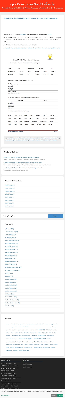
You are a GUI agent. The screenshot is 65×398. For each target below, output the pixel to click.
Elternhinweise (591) (10, 258)
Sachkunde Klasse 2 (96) (12, 300)
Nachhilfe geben (27, 367)
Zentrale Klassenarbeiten (50, 138)
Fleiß (43, 324)
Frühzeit (51, 332)
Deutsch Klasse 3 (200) (11, 249)
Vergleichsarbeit (39, 140)
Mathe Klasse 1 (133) (11, 279)
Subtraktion (36, 344)
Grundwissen (34, 335)
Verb (38, 138)
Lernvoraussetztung (10, 341)
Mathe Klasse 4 (9, 206)
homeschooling (49, 324)
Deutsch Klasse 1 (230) (11, 243)
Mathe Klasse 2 (9, 200)
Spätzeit (25, 344)
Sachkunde (51, 341)
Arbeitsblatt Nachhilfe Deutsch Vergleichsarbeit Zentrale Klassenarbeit (23, 162)
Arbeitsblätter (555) (10, 234)
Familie (35, 332)
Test (58, 138)
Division (21, 332)
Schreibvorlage (48, 326)
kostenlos (56, 324)
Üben (42, 344)
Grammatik (32, 140)
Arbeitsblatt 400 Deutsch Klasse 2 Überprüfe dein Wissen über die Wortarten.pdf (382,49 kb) (32, 48)
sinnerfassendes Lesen (18, 344)
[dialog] (32, 393)
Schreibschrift (40, 326)
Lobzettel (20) (9, 276)
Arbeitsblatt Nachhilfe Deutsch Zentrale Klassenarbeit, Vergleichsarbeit (23, 168)
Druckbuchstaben (30, 324)
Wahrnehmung (9, 350)
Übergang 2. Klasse (48, 344)
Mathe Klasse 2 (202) (11, 282)
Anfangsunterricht (34, 329)
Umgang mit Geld (28, 347)
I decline (54, 395)
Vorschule (53, 347)
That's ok (60, 395)
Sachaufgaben (33, 326)
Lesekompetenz (25, 341)
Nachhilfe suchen (27, 364)
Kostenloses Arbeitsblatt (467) (13, 267)
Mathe (31, 341)
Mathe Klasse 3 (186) (11, 285)
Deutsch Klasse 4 (9, 194)
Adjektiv (41, 138)
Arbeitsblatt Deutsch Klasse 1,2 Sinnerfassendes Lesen (9, 369)
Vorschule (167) (9, 306)
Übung (54, 327)
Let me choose (5, 395)
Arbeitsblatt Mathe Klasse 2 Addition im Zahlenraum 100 (8, 374)
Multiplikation (37, 341)
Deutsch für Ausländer (21, 324)
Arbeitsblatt (11, 138)
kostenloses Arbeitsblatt (22, 140)
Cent (12, 332)
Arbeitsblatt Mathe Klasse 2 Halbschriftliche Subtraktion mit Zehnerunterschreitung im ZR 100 (10, 386)
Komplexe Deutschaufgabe (50, 140)
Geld (55, 332)
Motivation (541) (9, 294)
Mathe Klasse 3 (9, 203)
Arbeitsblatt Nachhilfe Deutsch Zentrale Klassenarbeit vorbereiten (31, 18)
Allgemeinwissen (25, 329)
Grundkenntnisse (26, 335)
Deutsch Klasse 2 (9, 188)
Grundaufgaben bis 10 (16, 335)
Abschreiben (8, 329)
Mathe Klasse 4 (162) (11, 288)
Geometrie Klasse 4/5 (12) (12, 261)
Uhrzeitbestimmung (19, 347)
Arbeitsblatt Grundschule (51, 329)
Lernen (49, 338)
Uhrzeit (11, 347)
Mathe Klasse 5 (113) (11, 291)
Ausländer (8, 324)
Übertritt (55, 344)
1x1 (57, 326)
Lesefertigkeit (18, 341)
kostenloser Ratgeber (10, 140)
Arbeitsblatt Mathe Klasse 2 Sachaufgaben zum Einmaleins (9, 364)
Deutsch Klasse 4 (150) (11, 252)
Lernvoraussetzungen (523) (12, 270)
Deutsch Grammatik (20, 138)
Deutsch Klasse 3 (9, 191)
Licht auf (49, 34)
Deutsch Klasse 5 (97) (11, 255)
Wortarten (23, 34)
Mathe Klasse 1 (9, 197)
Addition (14, 329)
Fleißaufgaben (45, 332)
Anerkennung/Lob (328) (11, 231)
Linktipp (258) (9, 273)
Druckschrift (38, 324)
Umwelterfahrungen (37, 347)
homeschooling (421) (11, 264)
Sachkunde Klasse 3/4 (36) (12, 303)
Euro (31, 332)
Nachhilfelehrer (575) (11, 297)
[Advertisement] (18, 26)
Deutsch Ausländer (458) (12, 240)
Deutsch (13, 324)
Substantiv (33, 138)
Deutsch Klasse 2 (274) (11, 246)
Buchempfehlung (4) (10, 237)
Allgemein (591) (9, 229)
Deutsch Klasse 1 (9, 185)
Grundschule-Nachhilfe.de (32, 4)
